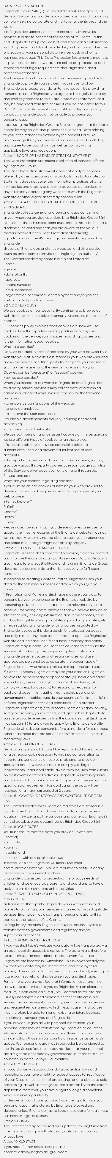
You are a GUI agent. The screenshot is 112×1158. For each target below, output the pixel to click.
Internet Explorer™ (17, 501)
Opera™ (9, 522)
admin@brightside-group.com (42, 1152)
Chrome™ (10, 512)
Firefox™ (9, 517)
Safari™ (8, 507)
